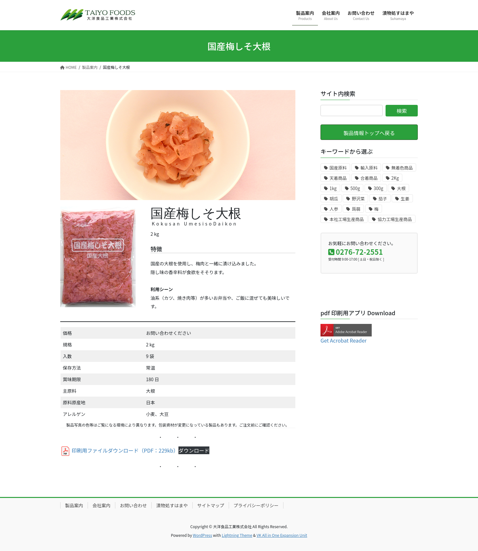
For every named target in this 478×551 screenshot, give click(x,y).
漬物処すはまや (172, 505)
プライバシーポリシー (256, 505)
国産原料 (338, 168)
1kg (333, 188)
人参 (334, 209)
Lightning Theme (237, 535)
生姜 (405, 199)
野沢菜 (358, 199)
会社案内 (101, 505)
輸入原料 (369, 168)
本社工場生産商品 (347, 219)
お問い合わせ (133, 505)
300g (378, 188)
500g (355, 188)
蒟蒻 (356, 209)
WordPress (202, 535)
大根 (401, 188)
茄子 (382, 199)
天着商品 (338, 178)
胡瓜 (334, 199)
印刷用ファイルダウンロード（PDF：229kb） (119, 450)
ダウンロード (193, 450)
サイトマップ (210, 505)
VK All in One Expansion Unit (282, 535)
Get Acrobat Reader (343, 340)
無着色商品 (402, 168)
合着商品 (369, 178)
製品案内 (74, 505)
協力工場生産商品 (395, 219)
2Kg (395, 178)
